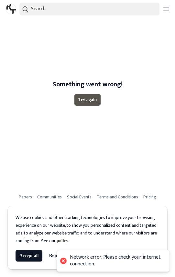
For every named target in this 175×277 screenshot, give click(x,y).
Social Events (79, 197)
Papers (25, 197)
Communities (49, 197)
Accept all (28, 255)
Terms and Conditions (117, 197)
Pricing (149, 197)
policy (62, 240)
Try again (87, 99)
